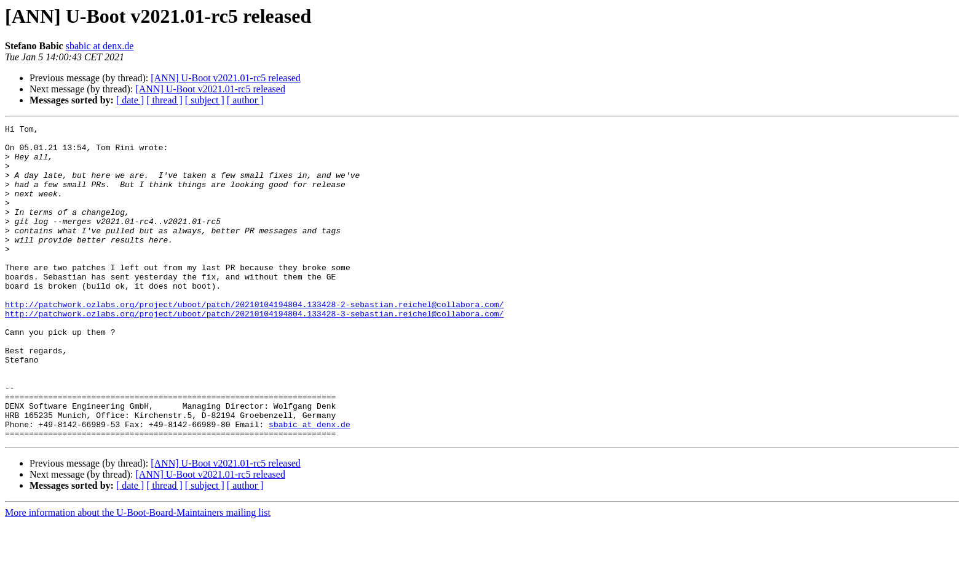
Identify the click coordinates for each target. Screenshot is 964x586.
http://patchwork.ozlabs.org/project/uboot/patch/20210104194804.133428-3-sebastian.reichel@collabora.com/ (254, 352)
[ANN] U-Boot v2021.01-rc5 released (225, 78)
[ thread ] (164, 100)
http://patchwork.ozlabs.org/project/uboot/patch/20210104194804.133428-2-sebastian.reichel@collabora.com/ (254, 341)
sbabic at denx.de (100, 46)
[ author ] (245, 100)
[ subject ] (204, 100)
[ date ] (130, 100)
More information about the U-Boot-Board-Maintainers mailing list (138, 575)
